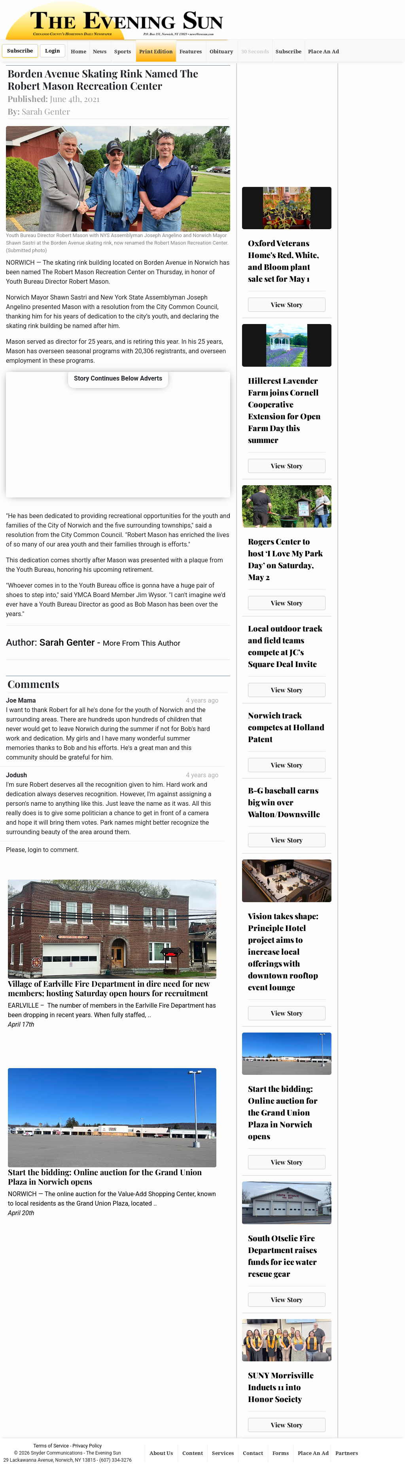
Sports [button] (122, 52)
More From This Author (141, 643)
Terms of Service (51, 1446)
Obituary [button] (221, 52)
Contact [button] (253, 1453)
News (99, 52)
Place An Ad (323, 52)
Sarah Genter (68, 642)
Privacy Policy (87, 1446)
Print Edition (156, 52)
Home (78, 52)
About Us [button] (162, 1453)
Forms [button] (281, 1453)
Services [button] (223, 1453)
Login (52, 51)
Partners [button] (347, 1453)
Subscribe (20, 51)
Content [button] (193, 1453)
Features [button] (191, 52)
